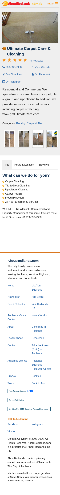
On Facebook (41, 74)
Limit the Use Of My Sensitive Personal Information (29, 409)
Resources (38, 338)
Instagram (37, 424)
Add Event (38, 297)
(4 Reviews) (22, 60)
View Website (41, 67)
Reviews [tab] (44, 164)
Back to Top (38, 383)
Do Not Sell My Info (16, 400)
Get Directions (12, 74)
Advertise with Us (17, 360)
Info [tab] (7, 164)
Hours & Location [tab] (24, 164)
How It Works (39, 315)
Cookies (36, 376)
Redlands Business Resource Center (41, 364)
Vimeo (11, 431)
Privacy (12, 376)
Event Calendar (16, 304)
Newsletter (14, 297)
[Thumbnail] (9, 139)
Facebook (13, 424)
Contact (12, 345)
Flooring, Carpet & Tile (29, 123)
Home (11, 285)
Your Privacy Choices (21, 391)
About (11, 326)
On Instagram (11, 81)
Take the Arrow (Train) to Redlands (40, 349)
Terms (11, 383)
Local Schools (16, 338)
